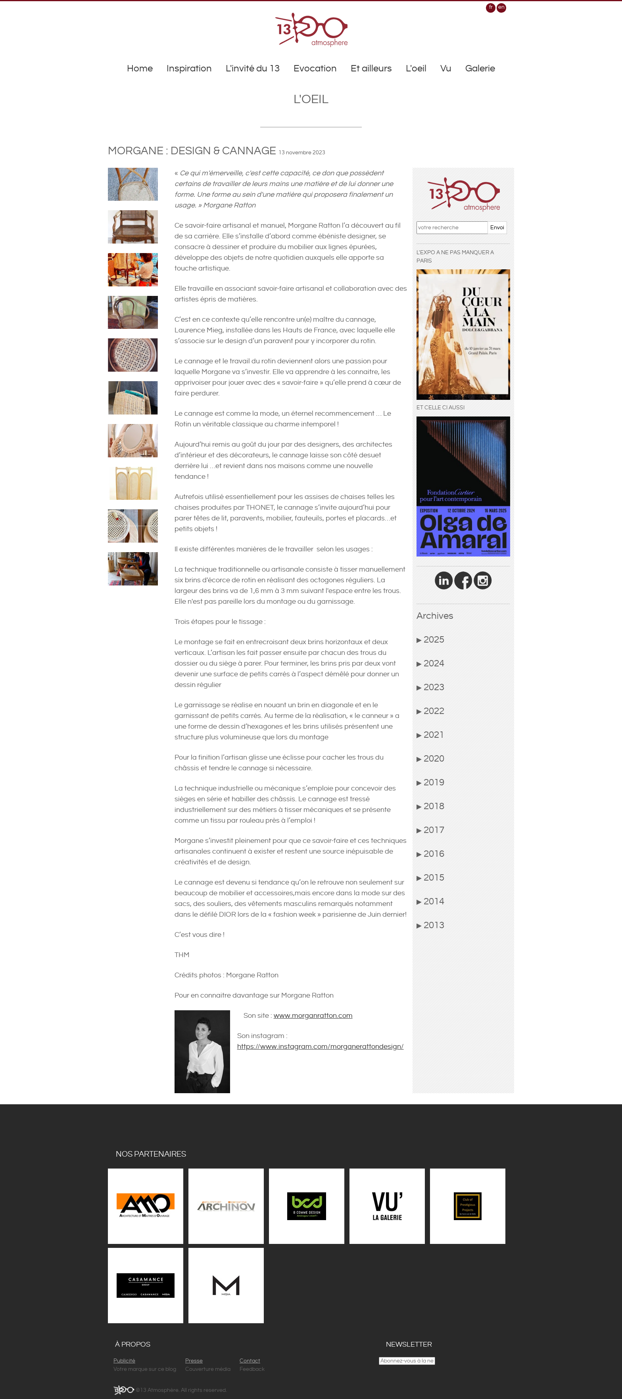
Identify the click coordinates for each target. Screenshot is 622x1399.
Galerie (480, 68)
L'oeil (416, 68)
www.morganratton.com (313, 1015)
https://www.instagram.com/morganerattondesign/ (320, 1046)
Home (140, 68)
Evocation (315, 68)
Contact (250, 1361)
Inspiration (189, 68)
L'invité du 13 (253, 68)
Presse (194, 1361)
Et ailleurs (371, 68)
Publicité (124, 1361)
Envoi (497, 227)
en (501, 7)
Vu (445, 68)
